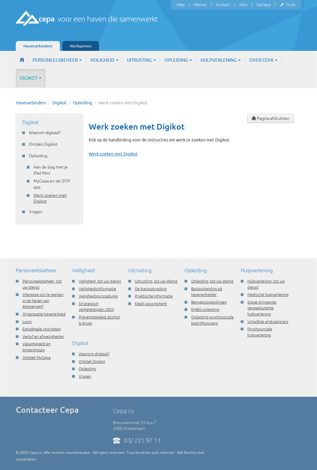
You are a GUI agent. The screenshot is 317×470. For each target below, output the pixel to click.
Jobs (243, 4)
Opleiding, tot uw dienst (212, 281)
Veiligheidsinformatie (97, 289)
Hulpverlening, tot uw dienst (266, 284)
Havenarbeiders (37, 46)
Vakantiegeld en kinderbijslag (36, 347)
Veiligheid (104, 60)
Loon (27, 321)
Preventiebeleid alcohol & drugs (99, 320)
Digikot (30, 78)
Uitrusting (141, 60)
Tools (287, 4)
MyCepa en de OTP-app (52, 184)
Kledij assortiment (151, 303)
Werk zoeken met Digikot (50, 198)
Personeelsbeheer (57, 60)
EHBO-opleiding (205, 309)
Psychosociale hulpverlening (259, 332)
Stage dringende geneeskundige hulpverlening (261, 308)
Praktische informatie (154, 296)
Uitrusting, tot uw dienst (156, 281)
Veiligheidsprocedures (98, 296)
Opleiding (178, 60)
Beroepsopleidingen (209, 302)
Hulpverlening (221, 60)
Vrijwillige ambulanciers (267, 321)
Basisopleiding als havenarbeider (206, 292)
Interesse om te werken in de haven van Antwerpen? (43, 300)
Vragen (36, 211)
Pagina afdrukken (270, 118)
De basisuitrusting (151, 289)
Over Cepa (263, 60)
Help (181, 4)
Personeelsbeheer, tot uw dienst (42, 284)
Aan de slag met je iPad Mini (50, 170)
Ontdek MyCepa (36, 357)
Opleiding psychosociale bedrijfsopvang (212, 320)
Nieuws (200, 4)
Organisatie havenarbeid (44, 314)
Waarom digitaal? (45, 132)
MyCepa (264, 4)
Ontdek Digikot (43, 144)
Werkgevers (80, 46)
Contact (223, 4)
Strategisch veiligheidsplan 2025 (96, 306)
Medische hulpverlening (267, 294)
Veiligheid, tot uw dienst (100, 281)
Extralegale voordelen (41, 329)
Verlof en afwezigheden (43, 336)
